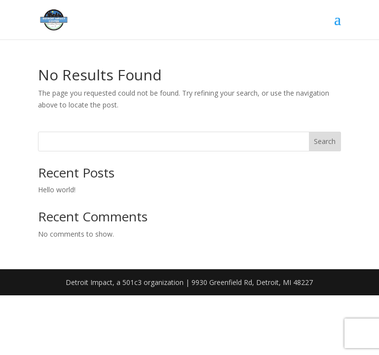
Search (325, 141)
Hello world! (57, 189)
